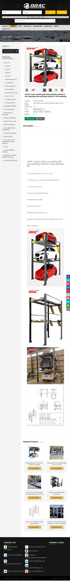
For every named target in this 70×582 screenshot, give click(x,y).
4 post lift (6, 73)
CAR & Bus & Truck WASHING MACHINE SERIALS (8, 141)
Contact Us (6, 29)
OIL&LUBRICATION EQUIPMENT (8, 129)
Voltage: (27, 111)
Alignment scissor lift (10, 79)
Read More (34, 468)
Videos (56, 26)
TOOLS (5, 147)
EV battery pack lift (9, 99)
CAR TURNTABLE (8, 109)
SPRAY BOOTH (7, 136)
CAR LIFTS (18, 37)
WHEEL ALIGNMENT (9, 118)
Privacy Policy (63, 578)
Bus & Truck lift (8, 96)
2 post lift (6, 69)
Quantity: (27, 114)
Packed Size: (28, 107)
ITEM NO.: (28, 101)
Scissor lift (7, 76)
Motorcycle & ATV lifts (10, 93)
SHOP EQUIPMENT (8, 125)
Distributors (37, 26)
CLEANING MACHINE (9, 133)
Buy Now (30, 119)
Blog (20, 26)
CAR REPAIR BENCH (9, 106)
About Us (5, 26)
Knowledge (48, 26)
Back (40, 119)
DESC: (26, 103)
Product (13, 26)
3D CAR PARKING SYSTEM (8, 151)
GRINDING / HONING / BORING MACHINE (9, 156)
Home (4, 37)
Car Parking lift (28, 37)
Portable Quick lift (9, 103)
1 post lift (6, 66)
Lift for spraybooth (9, 86)
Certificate (27, 26)
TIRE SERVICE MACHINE (7, 114)
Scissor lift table (8, 89)
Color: (26, 109)
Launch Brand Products (9, 160)
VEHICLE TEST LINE (9, 121)
